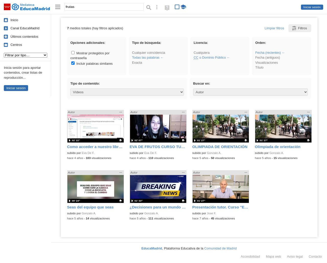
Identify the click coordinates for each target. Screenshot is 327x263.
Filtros (299, 28)
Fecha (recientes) (268, 53)
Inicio (14, 20)
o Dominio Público (210, 57)
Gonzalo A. (214, 152)
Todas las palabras (146, 57)
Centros (16, 45)
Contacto (315, 256)
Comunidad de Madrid (220, 248)
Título (259, 67)
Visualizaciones (266, 62)
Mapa (273, 256)
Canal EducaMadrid (24, 28)
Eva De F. (88, 152)
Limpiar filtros (274, 28)
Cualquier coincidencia (148, 53)
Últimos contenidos (24, 36)
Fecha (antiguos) (267, 57)
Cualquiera (201, 53)
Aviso (295, 256)
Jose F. (211, 213)
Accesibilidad (250, 256)
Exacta (137, 62)
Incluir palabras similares (92, 63)
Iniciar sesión (312, 7)
